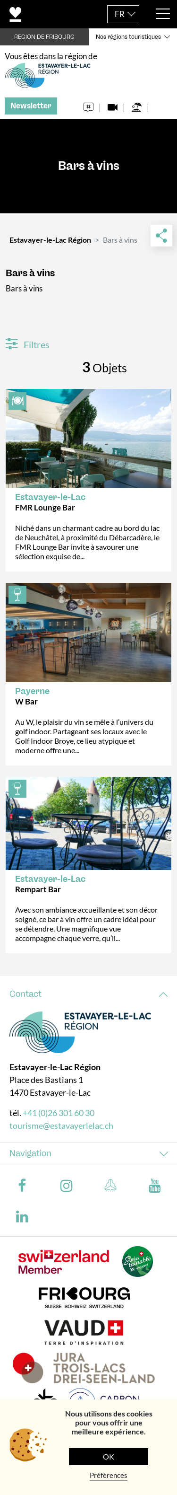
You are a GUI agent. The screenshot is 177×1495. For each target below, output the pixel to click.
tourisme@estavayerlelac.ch (61, 1125)
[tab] (88, 994)
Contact (25, 994)
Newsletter (30, 105)
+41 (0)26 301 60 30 (58, 1113)
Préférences (108, 1475)
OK (108, 1456)
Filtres (28, 344)
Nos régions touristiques (128, 37)
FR (120, 14)
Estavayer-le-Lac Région (50, 239)
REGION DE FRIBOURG (44, 37)
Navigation (30, 1153)
